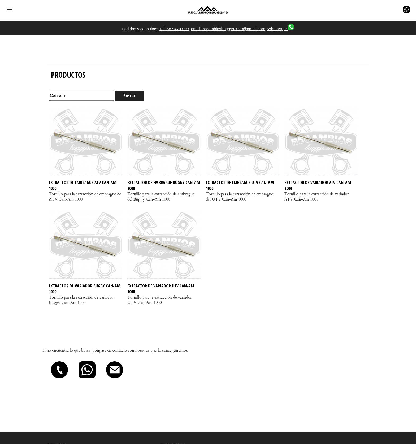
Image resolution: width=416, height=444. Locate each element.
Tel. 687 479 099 (174, 28)
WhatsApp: (280, 28)
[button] (9, 9)
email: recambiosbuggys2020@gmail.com (228, 28)
